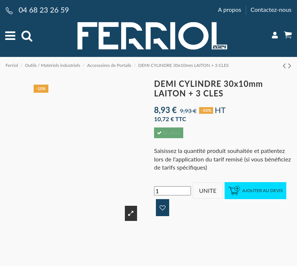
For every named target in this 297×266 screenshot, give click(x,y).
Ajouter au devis (255, 191)
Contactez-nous (270, 9)
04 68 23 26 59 (43, 9)
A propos (230, 9)
